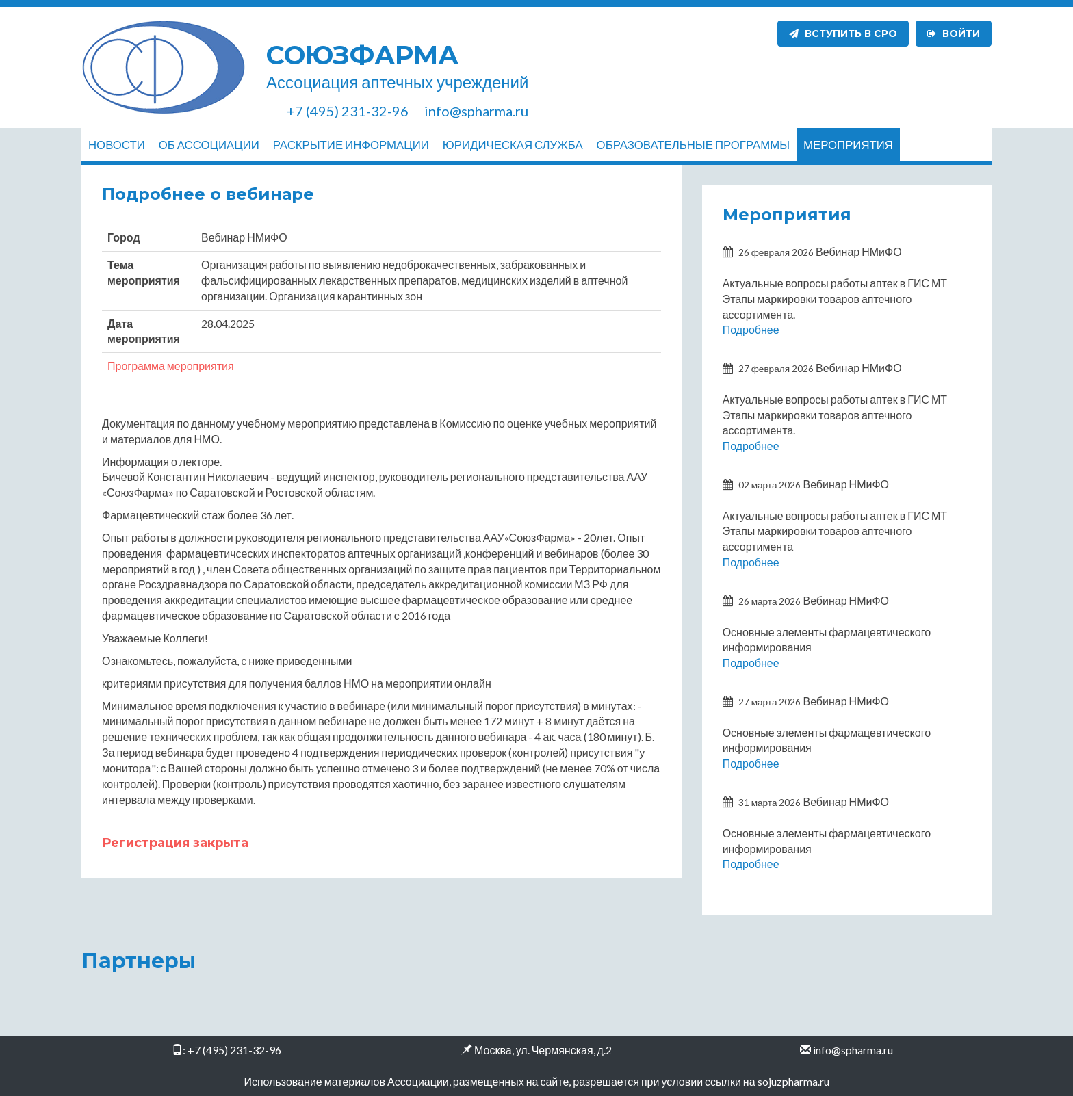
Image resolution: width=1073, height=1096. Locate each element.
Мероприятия (848, 145)
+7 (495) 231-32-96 (234, 1049)
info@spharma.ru (853, 1049)
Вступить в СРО (843, 33)
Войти (953, 33)
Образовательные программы (693, 145)
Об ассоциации (209, 145)
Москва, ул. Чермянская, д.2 (543, 1049)
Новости (116, 145)
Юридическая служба (513, 145)
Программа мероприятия (170, 365)
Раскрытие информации (351, 145)
